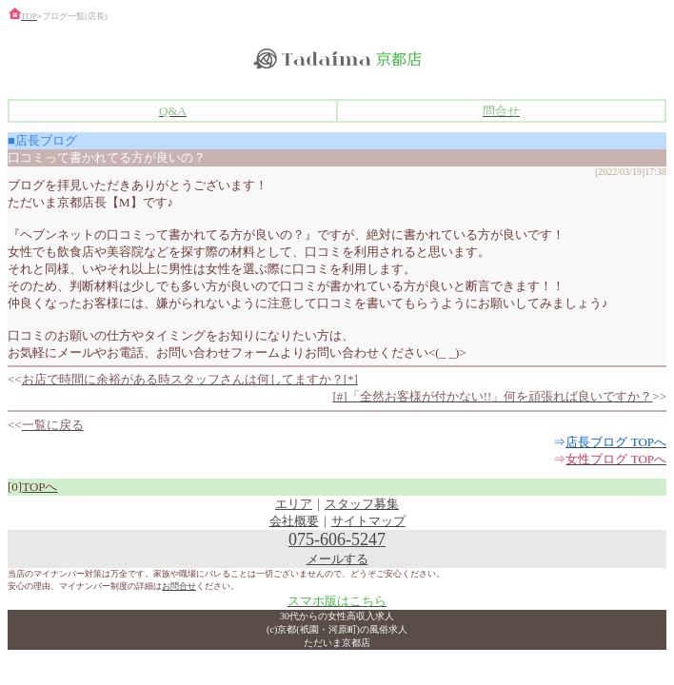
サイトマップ (368, 521)
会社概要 (294, 521)
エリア (293, 504)
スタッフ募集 (362, 504)
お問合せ (179, 586)
